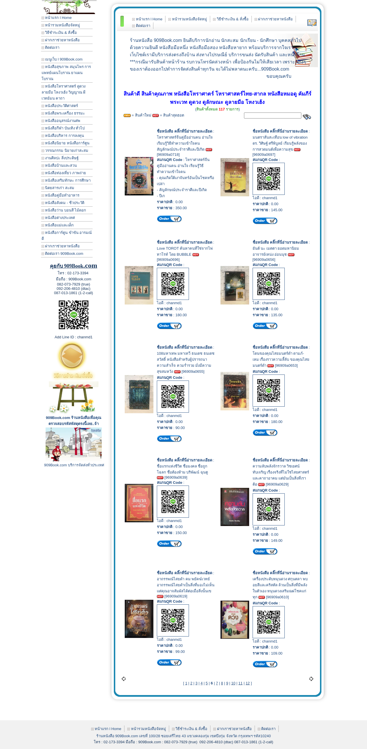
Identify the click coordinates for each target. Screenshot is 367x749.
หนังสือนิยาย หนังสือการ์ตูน (65, 143)
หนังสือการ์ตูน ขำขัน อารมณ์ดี (67, 235)
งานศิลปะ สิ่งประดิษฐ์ (60, 158)
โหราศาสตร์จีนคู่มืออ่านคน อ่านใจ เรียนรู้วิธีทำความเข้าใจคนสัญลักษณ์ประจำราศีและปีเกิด (185, 143)
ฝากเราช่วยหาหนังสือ (61, 40)
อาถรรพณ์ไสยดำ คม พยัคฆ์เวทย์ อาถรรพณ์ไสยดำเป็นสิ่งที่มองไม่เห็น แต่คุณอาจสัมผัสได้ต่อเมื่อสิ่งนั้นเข (185, 585)
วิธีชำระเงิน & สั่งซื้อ (59, 32)
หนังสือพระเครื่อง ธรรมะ (63, 113)
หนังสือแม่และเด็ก (58, 225)
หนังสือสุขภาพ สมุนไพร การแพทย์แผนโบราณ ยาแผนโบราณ (66, 73)
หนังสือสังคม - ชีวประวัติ (63, 203)
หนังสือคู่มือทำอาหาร (61, 195)
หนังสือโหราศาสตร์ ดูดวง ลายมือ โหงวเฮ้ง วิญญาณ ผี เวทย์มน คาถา (64, 92)
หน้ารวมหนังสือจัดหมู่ (61, 25)
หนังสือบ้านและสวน (59, 165)
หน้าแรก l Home (57, 17)
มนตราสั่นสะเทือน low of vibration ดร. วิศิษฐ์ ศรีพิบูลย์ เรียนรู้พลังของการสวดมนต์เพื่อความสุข (280, 143)
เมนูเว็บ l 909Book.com (62, 59)
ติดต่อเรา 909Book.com (62, 253)
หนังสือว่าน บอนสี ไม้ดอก (64, 210)
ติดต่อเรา (51, 47)
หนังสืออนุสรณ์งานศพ (61, 121)
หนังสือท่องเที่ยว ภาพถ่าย (64, 173)
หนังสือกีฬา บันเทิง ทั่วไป (63, 128)
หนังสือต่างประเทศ (58, 218)
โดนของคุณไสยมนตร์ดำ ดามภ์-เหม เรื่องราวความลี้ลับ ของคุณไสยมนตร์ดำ (281, 359)
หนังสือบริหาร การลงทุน (63, 135)
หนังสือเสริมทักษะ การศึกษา (66, 180)
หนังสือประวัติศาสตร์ (60, 106)
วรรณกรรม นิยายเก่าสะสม (65, 150)
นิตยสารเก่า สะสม (58, 188)
